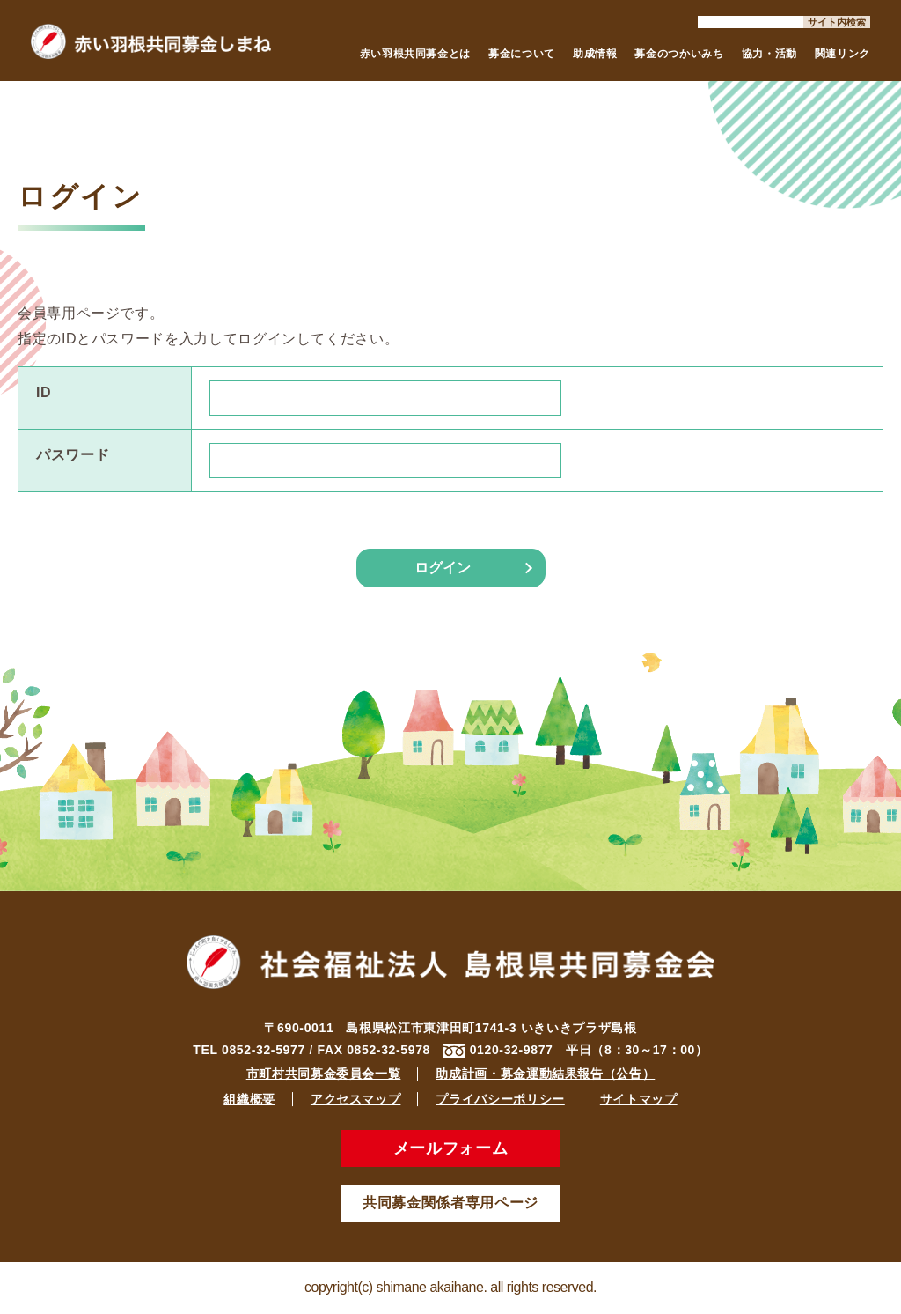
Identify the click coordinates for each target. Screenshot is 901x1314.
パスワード (72, 454)
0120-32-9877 (511, 1050)
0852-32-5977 (263, 1050)
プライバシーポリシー (500, 1099)
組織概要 (249, 1099)
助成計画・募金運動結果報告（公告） (545, 1074)
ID (43, 392)
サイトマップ (639, 1099)
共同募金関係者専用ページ (450, 1202)
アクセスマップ (355, 1099)
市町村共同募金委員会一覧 (323, 1074)
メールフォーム (450, 1148)
